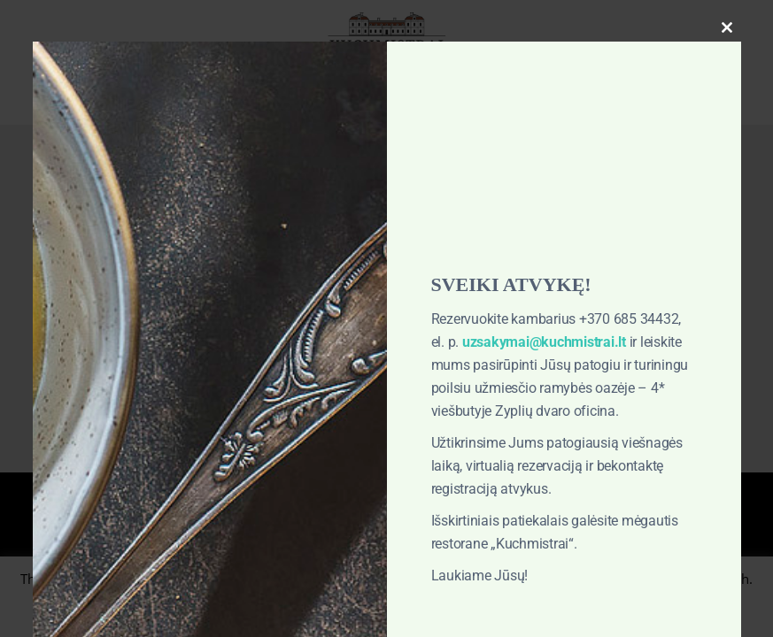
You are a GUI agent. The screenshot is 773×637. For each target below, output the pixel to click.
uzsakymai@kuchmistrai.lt (544, 342)
